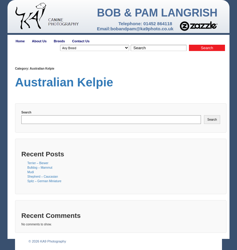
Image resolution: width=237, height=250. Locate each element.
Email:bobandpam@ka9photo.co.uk (135, 28)
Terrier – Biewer (37, 163)
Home (20, 41)
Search (26, 112)
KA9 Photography (52, 241)
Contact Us (81, 41)
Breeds (59, 41)
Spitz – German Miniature (44, 181)
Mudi (30, 172)
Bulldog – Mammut (39, 167)
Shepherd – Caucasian (42, 176)
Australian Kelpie (64, 82)
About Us (39, 41)
